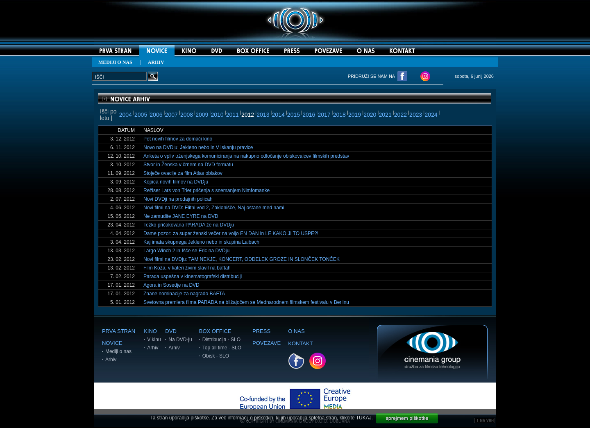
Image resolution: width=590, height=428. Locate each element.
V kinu (154, 339)
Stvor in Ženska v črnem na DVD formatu (188, 165)
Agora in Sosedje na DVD (171, 285)
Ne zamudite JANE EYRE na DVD (180, 216)
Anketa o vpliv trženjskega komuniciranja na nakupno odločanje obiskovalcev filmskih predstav (246, 156)
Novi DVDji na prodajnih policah (178, 199)
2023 (415, 114)
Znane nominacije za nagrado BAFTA (184, 294)
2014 (278, 114)
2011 (232, 114)
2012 (247, 114)
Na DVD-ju (180, 339)
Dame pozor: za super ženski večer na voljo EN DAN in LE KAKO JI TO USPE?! (230, 233)
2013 (262, 114)
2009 (201, 114)
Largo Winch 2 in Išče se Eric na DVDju (186, 251)
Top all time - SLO (221, 348)
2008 (186, 114)
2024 (430, 114)
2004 (125, 114)
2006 (156, 114)
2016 (308, 114)
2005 (140, 114)
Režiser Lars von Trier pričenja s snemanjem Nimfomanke (206, 190)
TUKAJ (364, 418)
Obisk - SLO (215, 356)
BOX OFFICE (215, 331)
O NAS (296, 331)
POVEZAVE (266, 343)
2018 (339, 114)
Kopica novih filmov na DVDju (175, 182)
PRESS (261, 331)
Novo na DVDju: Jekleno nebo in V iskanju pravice (198, 147)
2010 (217, 114)
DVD (170, 331)
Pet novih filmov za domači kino (177, 139)
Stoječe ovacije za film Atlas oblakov (182, 173)
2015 (293, 114)
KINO (150, 331)
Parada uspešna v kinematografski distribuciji (192, 276)
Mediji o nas (118, 351)
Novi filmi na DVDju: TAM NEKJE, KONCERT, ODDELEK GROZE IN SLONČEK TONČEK (241, 259)
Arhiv (110, 359)
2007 (171, 114)
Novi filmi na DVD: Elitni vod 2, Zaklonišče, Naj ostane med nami (213, 208)
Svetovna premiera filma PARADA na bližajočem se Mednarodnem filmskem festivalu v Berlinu (246, 302)
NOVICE (112, 343)
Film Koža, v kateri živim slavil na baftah (187, 268)
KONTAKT (300, 343)
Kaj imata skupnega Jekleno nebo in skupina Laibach (201, 242)
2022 (400, 114)
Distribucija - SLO (221, 339)
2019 (354, 114)
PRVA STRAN (118, 331)
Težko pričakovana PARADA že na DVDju (188, 225)
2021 (385, 114)
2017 (324, 114)
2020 (369, 114)
